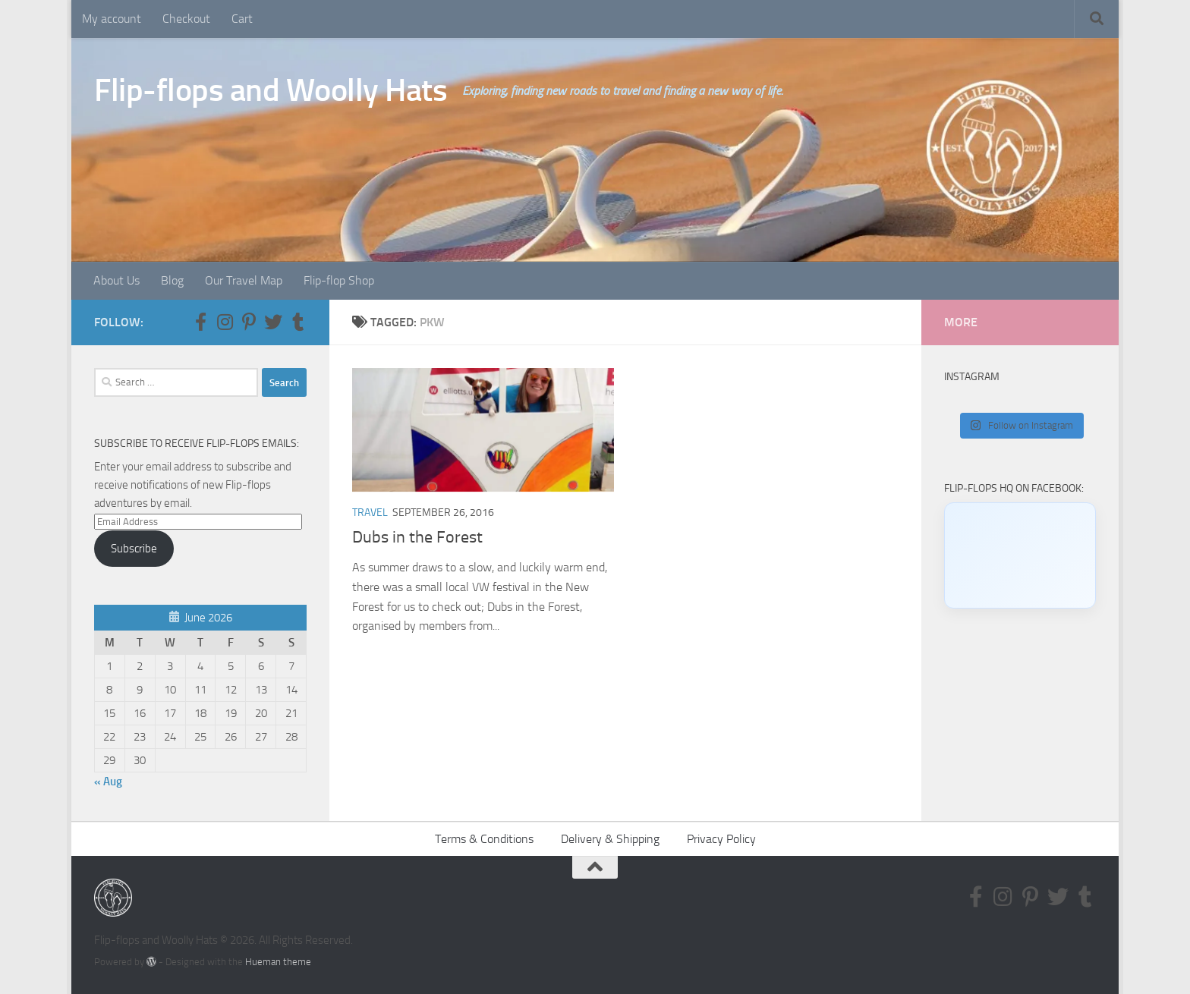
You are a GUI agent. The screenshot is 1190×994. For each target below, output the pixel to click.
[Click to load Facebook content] (1020, 555)
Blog (172, 280)
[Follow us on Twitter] (273, 322)
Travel (370, 512)
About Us (116, 280)
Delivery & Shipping (610, 839)
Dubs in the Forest (417, 537)
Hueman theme (278, 961)
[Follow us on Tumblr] (297, 322)
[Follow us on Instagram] (225, 322)
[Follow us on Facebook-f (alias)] (200, 322)
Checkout (186, 18)
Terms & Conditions (484, 839)
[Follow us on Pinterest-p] (249, 322)
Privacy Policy (721, 839)
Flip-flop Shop (339, 280)
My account (111, 18)
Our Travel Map (243, 280)
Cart (242, 18)
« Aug (108, 781)
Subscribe (134, 548)
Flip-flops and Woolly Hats (270, 90)
